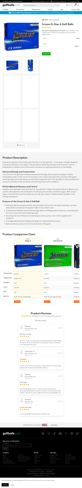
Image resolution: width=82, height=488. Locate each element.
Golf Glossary (53, 457)
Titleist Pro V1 (53, 462)
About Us (5, 455)
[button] (58, 5)
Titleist (35, 462)
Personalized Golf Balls (70, 457)
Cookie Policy (51, 480)
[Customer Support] (73, 1)
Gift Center (20, 455)
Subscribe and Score (22, 461)
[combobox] (41, 5)
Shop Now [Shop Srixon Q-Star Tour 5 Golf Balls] (77, 301)
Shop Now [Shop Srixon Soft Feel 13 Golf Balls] (47, 301)
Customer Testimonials (55, 458)
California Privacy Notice (32, 473)
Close (12, 485)
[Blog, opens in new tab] (77, 433)
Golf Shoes (67, 462)
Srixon (35, 458)
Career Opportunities (7, 461)
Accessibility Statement (38, 475)
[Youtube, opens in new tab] (60, 433)
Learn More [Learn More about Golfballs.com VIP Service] (70, 12)
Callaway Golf (37, 457)
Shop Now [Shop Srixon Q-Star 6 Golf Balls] (17, 301)
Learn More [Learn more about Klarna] (54, 425)
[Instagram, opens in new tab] (49, 433)
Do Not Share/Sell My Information (47, 473)
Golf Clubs (67, 461)
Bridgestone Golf (38, 455)
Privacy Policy (40, 480)
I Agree (5, 485)
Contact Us (5, 457)
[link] (69, 5)
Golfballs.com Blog (54, 455)
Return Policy (49, 471)
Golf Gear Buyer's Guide (23, 457)
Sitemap (47, 475)
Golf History (52, 461)
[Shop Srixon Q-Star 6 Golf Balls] (28, 270)
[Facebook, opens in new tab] (43, 433)
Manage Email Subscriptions (9, 462)
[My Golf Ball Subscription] (58, 1)
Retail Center (6, 458)
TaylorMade (36, 461)
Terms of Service (33, 471)
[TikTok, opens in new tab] (54, 433)
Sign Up (5, 448)
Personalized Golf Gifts (70, 458)
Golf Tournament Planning (24, 458)
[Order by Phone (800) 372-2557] (40, 1)
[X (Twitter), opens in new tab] (66, 433)
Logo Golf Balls (68, 455)
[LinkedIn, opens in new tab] (72, 433)
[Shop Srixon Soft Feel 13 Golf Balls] (58, 270)
